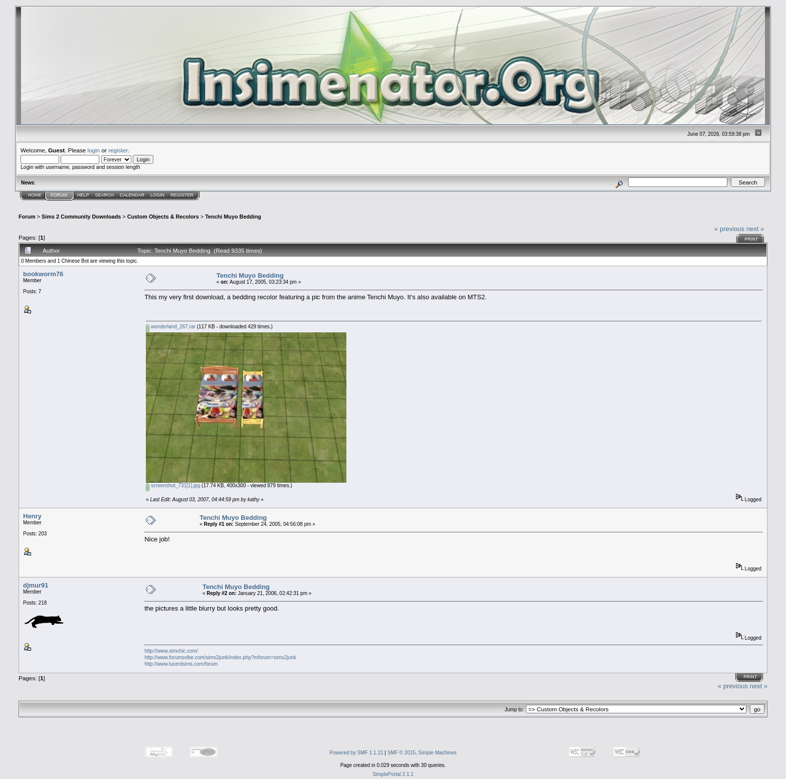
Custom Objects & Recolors (163, 217)
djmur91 (36, 585)
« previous (729, 229)
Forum (59, 195)
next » (755, 229)
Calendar (132, 195)
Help (83, 195)
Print (751, 239)
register (117, 150)
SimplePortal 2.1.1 (393, 774)
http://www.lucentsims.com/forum (181, 664)
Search (104, 195)
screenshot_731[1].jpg (173, 485)
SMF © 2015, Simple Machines (422, 752)
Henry (32, 516)
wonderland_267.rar (170, 326)
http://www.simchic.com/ (171, 651)
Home (35, 195)
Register (181, 195)
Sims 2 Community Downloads (81, 217)
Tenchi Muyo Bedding (233, 217)
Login (157, 195)
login (94, 150)
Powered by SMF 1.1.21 (356, 752)
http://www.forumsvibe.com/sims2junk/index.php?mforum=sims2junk (220, 657)
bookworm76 (43, 274)
